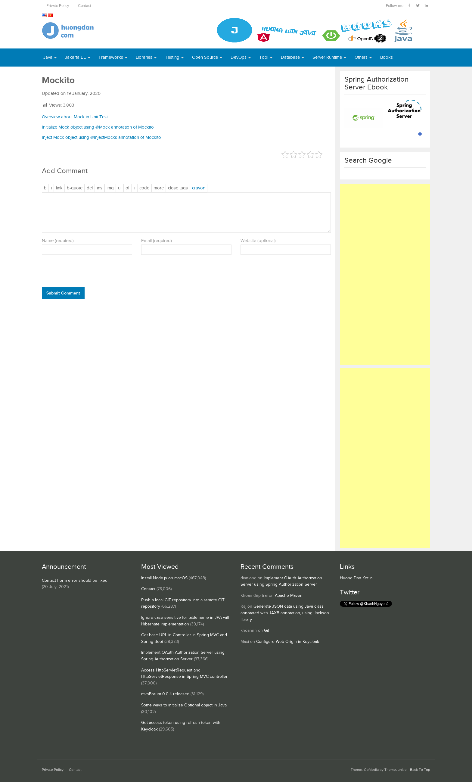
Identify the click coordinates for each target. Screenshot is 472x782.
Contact (84, 6)
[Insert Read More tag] (158, 188)
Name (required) (58, 240)
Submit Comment (63, 293)
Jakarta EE (75, 57)
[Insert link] (59, 188)
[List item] (134, 188)
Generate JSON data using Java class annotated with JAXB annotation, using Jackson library (285, 613)
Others (361, 57)
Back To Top (420, 770)
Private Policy (57, 6)
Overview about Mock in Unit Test (75, 117)
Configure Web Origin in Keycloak (287, 641)
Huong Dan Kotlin (356, 578)
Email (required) (156, 240)
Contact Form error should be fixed (74, 580)
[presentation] (83, 272)
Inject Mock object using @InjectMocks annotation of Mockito (101, 137)
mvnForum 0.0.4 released (165, 694)
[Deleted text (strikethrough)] (90, 188)
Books (386, 57)
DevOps (239, 57)
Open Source (205, 57)
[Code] (144, 188)
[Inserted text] (99, 188)
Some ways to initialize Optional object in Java (184, 705)
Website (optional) (258, 240)
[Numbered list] (127, 188)
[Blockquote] (75, 188)
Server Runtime (327, 57)
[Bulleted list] (119, 188)
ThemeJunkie (395, 770)
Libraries (144, 57)
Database (290, 57)
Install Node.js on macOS (164, 578)
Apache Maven (289, 595)
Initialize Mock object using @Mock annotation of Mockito (98, 127)
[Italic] (51, 188)
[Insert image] (110, 188)
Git (266, 630)
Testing (172, 57)
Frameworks (111, 57)
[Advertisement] (385, 274)
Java (47, 57)
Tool (263, 57)
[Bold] (45, 188)
